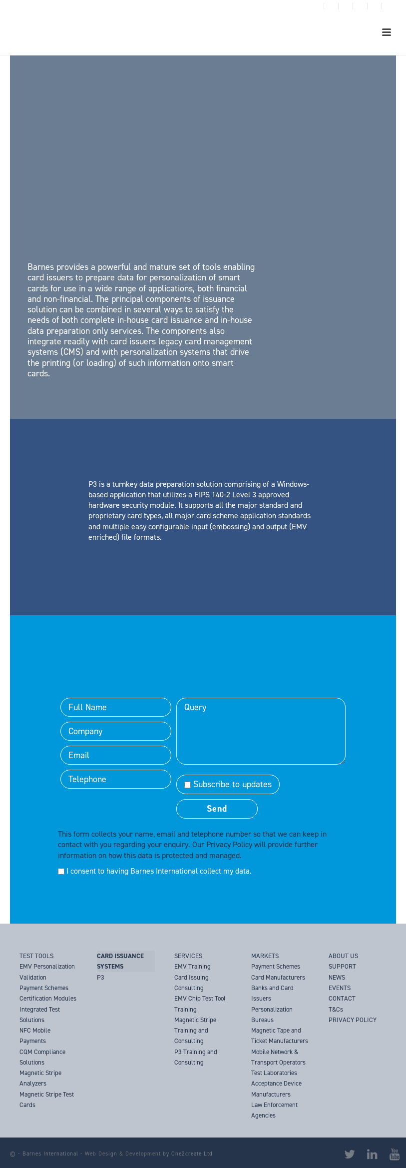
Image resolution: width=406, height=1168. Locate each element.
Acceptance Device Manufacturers (276, 1088)
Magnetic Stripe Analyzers (40, 1078)
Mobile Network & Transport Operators (278, 1057)
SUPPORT (342, 966)
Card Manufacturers (278, 977)
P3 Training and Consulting (195, 1057)
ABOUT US (343, 956)
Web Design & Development (123, 1154)
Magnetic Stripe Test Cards (46, 1099)
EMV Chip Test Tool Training (200, 1003)
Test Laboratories (274, 1073)
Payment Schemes (275, 966)
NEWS (337, 977)
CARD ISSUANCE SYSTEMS (120, 961)
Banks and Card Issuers (272, 993)
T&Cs (336, 1009)
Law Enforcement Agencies (274, 1110)
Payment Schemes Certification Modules (47, 993)
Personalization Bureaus (272, 1014)
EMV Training (192, 966)
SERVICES (188, 956)
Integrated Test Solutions (39, 1014)
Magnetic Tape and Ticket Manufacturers (279, 1035)
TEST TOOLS (36, 956)
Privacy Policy (229, 844)
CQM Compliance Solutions (42, 1057)
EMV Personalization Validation (47, 971)
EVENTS (340, 988)
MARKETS (265, 956)
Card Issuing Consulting (191, 982)
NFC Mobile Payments (34, 1035)
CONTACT (342, 998)
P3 (100, 977)
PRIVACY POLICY (353, 1020)
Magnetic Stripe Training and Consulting (195, 1031)
